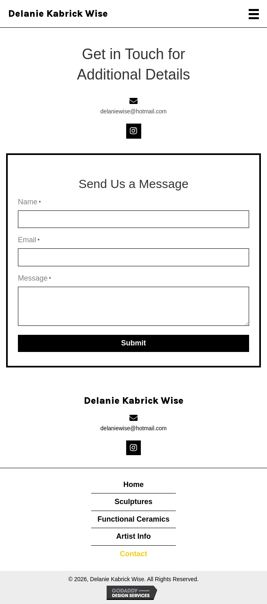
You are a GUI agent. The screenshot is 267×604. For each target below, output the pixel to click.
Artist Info (133, 536)
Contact (133, 554)
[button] (133, 131)
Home (133, 484)
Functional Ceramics (133, 519)
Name (29, 202)
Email (28, 240)
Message (34, 278)
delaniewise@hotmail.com (134, 111)
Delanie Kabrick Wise (58, 13)
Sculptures (133, 502)
